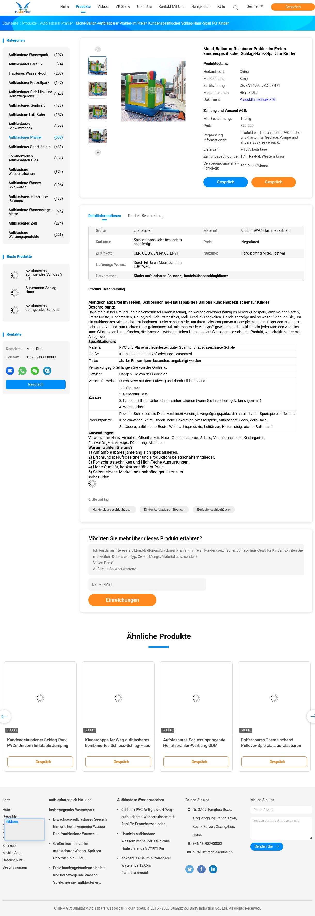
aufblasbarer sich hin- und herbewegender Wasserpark (71, 805)
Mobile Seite (12, 853)
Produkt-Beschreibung (146, 216)
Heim (7, 809)
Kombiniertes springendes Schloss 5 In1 (44, 274)
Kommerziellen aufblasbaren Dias (36, 158)
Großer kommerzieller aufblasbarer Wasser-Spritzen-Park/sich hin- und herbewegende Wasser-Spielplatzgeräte (77, 852)
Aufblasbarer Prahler (36, 137)
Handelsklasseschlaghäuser (112, 509)
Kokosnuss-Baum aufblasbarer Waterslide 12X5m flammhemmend (146, 865)
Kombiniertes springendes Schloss (42, 307)
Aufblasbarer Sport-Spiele (36, 146)
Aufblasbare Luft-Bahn (36, 114)
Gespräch (293, 7)
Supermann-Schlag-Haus (42, 290)
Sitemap (9, 846)
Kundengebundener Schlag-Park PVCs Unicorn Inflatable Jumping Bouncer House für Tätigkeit (37, 745)
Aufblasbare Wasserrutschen (36, 171)
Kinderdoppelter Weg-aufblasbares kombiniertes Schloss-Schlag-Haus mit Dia (117, 745)
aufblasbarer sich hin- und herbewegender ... (36, 94)
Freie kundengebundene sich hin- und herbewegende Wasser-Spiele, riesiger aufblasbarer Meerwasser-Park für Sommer (80, 876)
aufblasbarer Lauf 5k (36, 64)
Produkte (10, 817)
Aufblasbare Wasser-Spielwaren (36, 185)
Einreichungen (122, 600)
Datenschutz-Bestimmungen (15, 863)
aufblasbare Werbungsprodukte (36, 234)
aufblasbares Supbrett (36, 105)
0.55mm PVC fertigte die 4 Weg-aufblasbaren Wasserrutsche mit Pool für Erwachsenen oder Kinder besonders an (147, 817)
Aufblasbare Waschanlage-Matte (36, 212)
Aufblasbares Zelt (36, 223)
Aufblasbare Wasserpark (36, 54)
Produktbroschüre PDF (258, 99)
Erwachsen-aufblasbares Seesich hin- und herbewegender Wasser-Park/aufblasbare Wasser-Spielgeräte (80, 827)
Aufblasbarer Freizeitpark (36, 82)
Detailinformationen (104, 216)
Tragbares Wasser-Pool (36, 73)
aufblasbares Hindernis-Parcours (36, 198)
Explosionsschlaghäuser (214, 509)
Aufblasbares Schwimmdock (36, 126)
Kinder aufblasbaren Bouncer (164, 509)
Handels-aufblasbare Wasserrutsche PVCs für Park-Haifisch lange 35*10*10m (145, 841)
